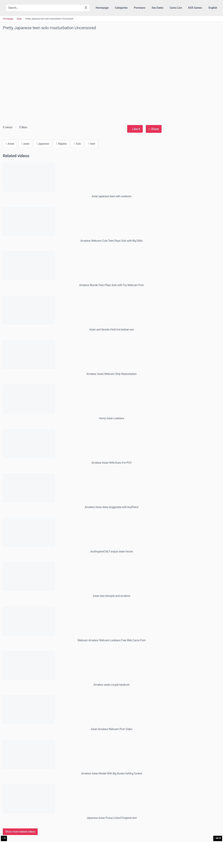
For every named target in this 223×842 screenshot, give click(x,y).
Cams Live (176, 7)
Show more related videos (20, 831)
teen (91, 143)
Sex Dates (157, 7)
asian (25, 143)
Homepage (102, 7)
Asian (19, 18)
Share (154, 129)
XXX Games (195, 7)
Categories (121, 7)
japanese (42, 143)
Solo (77, 143)
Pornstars (139, 7)
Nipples (61, 143)
